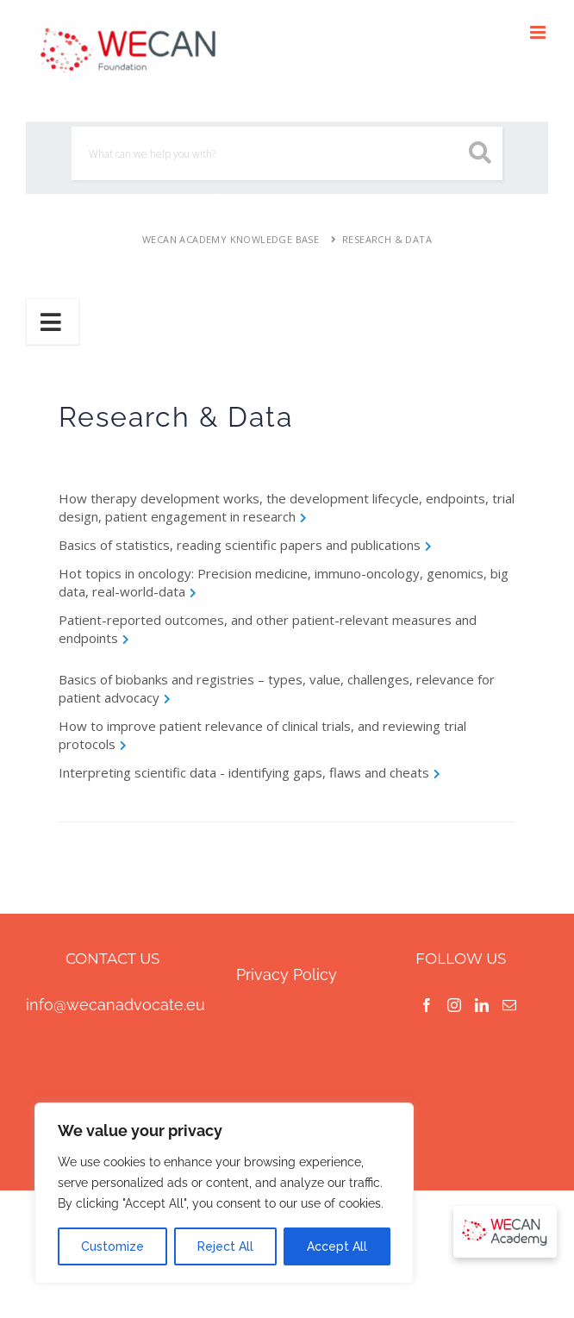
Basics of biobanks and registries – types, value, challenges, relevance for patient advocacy (277, 688)
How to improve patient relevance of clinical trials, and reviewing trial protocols (262, 735)
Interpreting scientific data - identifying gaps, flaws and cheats (244, 772)
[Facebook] (427, 1005)
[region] (224, 1193)
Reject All (225, 1246)
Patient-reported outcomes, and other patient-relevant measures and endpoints (268, 629)
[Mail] (509, 1005)
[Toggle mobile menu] (539, 32)
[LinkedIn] (482, 1005)
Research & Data (387, 239)
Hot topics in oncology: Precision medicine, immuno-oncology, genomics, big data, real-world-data (283, 582)
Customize (112, 1246)
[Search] (287, 153)
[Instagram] (454, 1005)
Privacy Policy (286, 974)
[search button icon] (480, 152)
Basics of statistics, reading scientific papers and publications (240, 544)
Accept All (337, 1246)
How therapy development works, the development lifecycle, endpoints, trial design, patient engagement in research (287, 507)
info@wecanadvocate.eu (115, 1005)
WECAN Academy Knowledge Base (230, 239)
